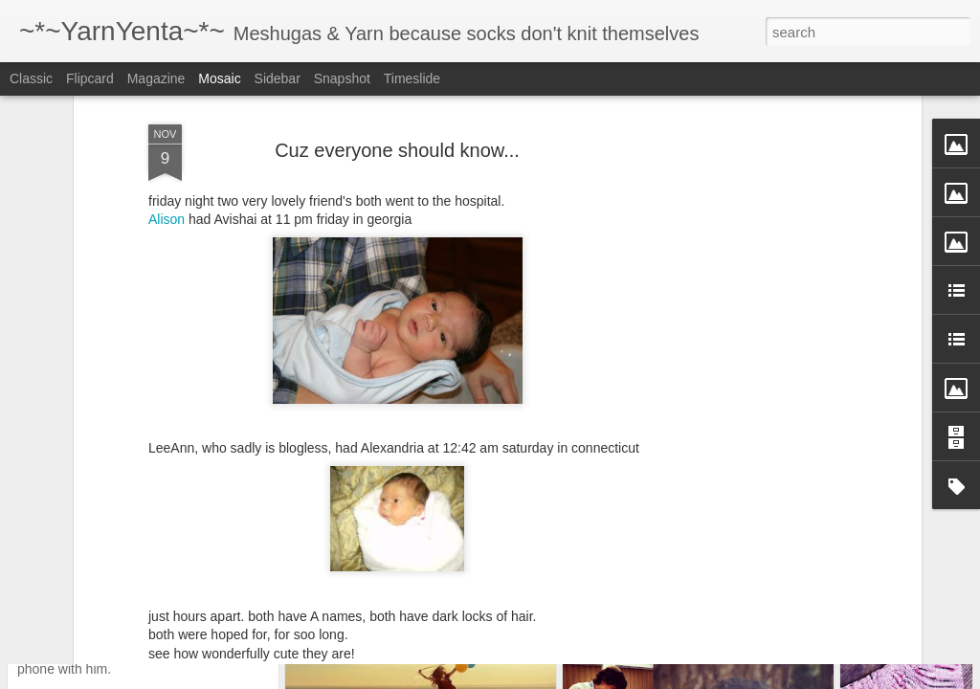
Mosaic (219, 78)
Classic (31, 78)
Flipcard (90, 78)
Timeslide (412, 78)
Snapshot (342, 78)
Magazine (156, 78)
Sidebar (278, 78)
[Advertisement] (751, 306)
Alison (166, 110)
